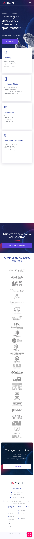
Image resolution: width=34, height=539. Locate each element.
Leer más (7, 72)
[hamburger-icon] (30, 2)
